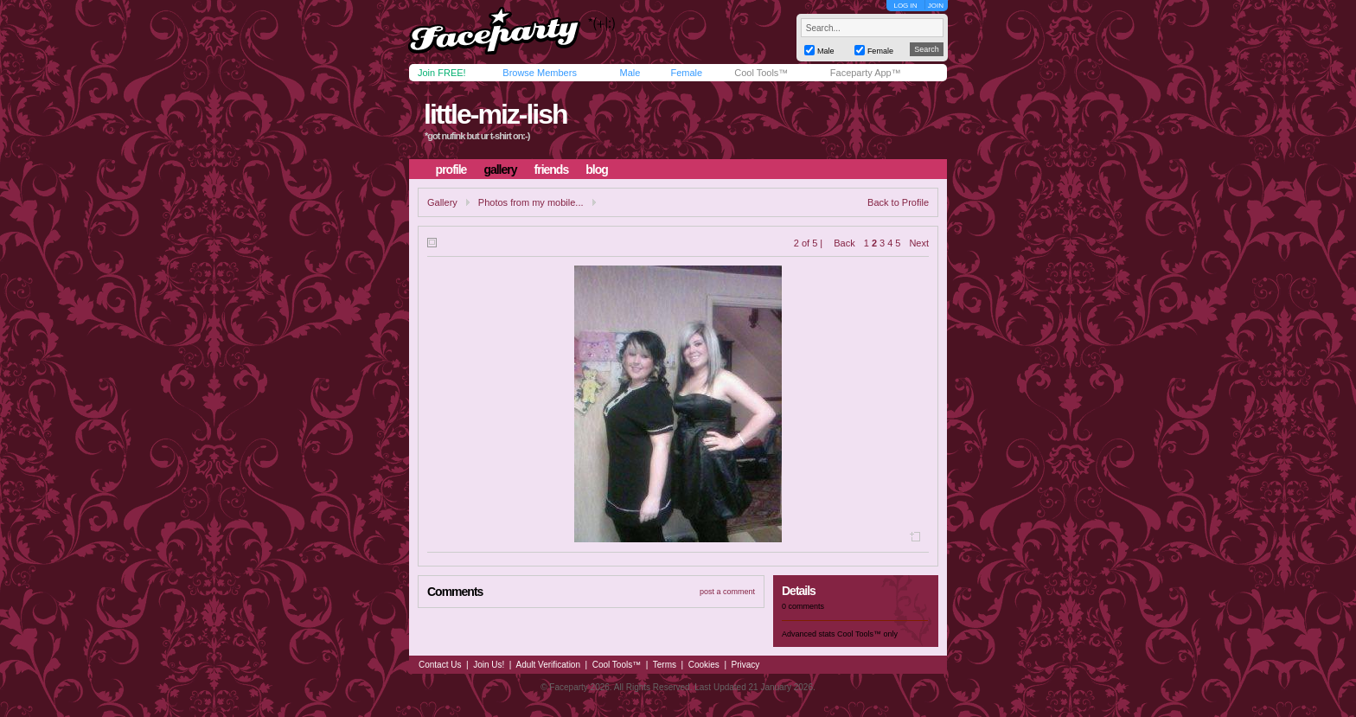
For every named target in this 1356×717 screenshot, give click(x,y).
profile (451, 169)
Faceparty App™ (865, 72)
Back (844, 243)
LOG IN (905, 6)
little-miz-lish (495, 114)
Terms (664, 664)
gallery (499, 169)
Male (629, 72)
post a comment (727, 591)
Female (686, 72)
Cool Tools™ (761, 72)
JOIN (935, 6)
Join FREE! (442, 72)
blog (596, 169)
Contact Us (440, 664)
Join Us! (488, 664)
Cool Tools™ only (867, 634)
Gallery (442, 202)
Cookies (704, 664)
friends (551, 169)
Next (919, 243)
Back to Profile (898, 202)
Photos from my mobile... (531, 202)
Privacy (746, 664)
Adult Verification (547, 664)
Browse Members (539, 72)
